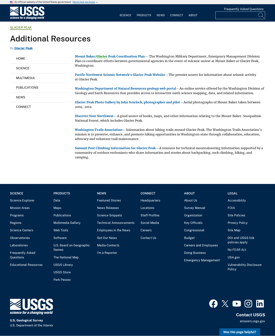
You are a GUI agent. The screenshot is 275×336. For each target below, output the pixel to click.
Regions (15, 223)
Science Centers (21, 230)
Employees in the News (113, 230)
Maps (57, 208)
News (161, 15)
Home (20, 58)
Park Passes (62, 280)
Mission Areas (20, 208)
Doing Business (195, 253)
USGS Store (62, 272)
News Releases (108, 208)
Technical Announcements (115, 223)
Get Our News (107, 238)
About (192, 15)
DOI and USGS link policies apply (241, 240)
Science (125, 15)
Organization (193, 215)
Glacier (101, 56)
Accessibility (237, 200)
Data (56, 200)
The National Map (66, 257)
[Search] (261, 15)
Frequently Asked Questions (244, 9)
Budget (189, 238)
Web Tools (60, 230)
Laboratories (19, 245)
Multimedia (25, 78)
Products (144, 15)
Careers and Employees (201, 245)
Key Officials (193, 223)
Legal (233, 193)
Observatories (20, 238)
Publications (27, 87)
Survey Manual (194, 208)
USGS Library (63, 265)
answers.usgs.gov (252, 321)
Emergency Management (202, 260)
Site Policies (236, 215)
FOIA (231, 208)
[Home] (27, 18)
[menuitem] (125, 12)
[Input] (240, 15)
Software (60, 238)
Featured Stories (109, 200)
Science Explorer (22, 200)
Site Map (234, 230)
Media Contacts (108, 245)
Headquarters (150, 200)
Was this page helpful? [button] (239, 332)
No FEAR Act (237, 250)
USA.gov (234, 257)
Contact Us (148, 238)
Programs (17, 215)
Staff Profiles (150, 215)
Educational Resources (26, 265)
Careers (146, 230)
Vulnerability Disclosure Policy (245, 267)
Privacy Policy (238, 223)
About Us (190, 200)
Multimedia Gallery (67, 223)
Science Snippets (109, 215)
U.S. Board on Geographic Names (71, 248)
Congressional (194, 230)
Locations (147, 208)
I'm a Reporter (107, 253)
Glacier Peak (21, 27)
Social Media (150, 223)
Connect (176, 15)
